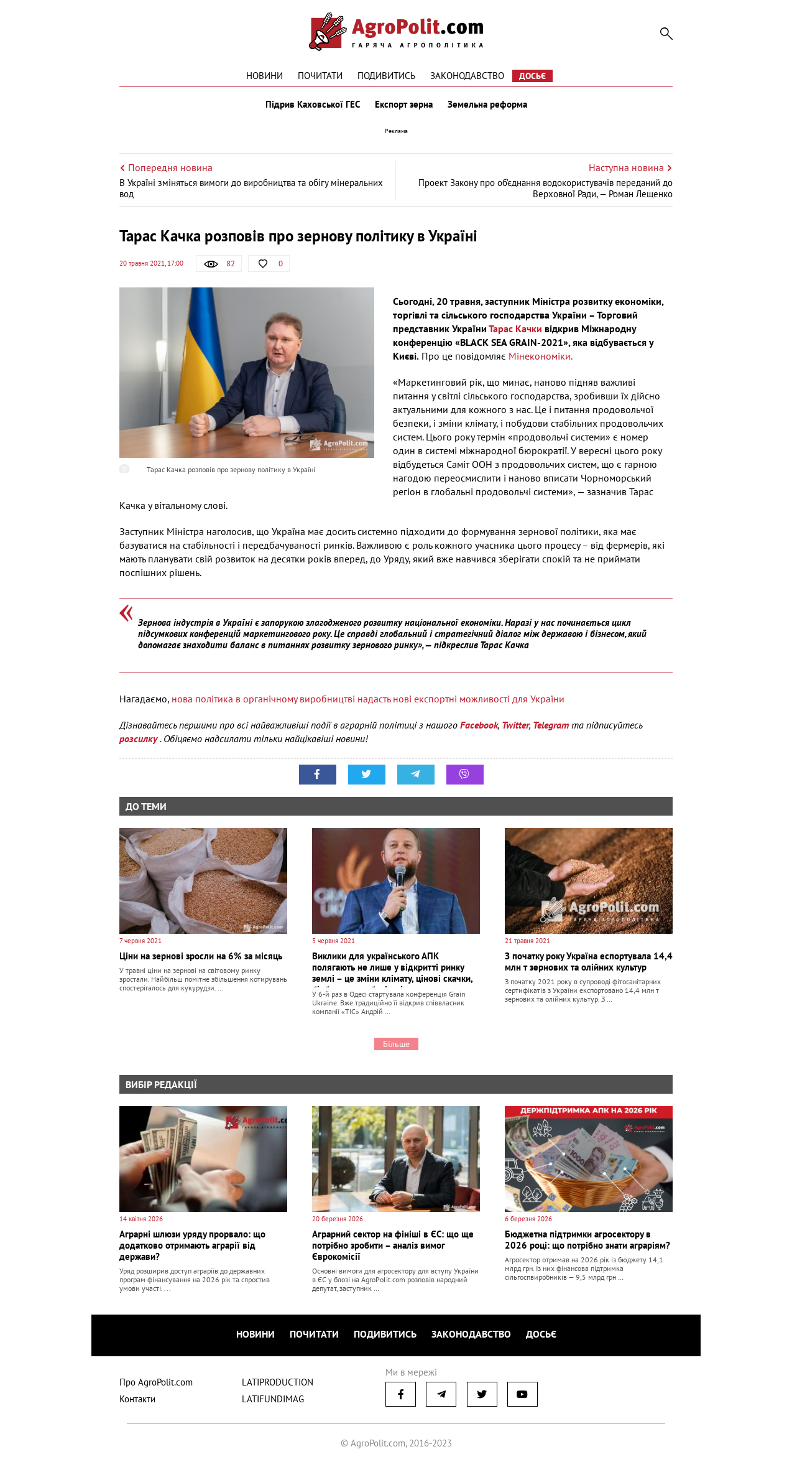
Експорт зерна (404, 104)
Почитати (320, 76)
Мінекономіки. (541, 356)
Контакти (137, 1399)
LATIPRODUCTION (277, 1382)
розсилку (139, 738)
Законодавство (467, 76)
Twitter (515, 725)
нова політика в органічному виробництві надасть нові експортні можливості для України (368, 698)
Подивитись (386, 76)
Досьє (532, 76)
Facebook (479, 725)
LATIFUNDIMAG (273, 1399)
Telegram (551, 725)
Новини (264, 76)
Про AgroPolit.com (156, 1382)
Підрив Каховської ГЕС (312, 104)
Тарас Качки (515, 328)
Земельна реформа (487, 104)
